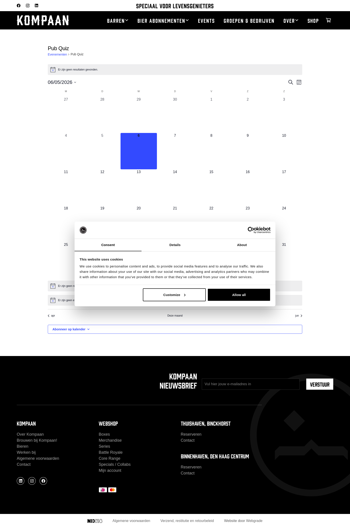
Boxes (104, 434)
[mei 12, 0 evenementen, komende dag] (102, 187)
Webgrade (254, 521)
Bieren (22, 446)
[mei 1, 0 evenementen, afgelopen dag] (211, 115)
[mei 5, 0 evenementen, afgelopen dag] (102, 151)
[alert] (175, 69)
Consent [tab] (108, 244)
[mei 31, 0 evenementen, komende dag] (284, 260)
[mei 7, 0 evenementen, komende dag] (175, 151)
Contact (24, 464)
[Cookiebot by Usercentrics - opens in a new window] (251, 230)
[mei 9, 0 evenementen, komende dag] (247, 151)
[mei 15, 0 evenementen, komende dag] (211, 187)
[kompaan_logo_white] (50, 20)
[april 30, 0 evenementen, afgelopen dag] (175, 115)
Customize (174, 295)
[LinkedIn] (36, 5)
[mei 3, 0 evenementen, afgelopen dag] (284, 115)
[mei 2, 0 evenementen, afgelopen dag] (247, 115)
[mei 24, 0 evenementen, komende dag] (284, 224)
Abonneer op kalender (68, 329)
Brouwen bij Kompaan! (37, 440)
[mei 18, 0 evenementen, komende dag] (66, 224)
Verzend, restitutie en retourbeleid (187, 521)
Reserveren (191, 434)
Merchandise (110, 440)
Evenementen (57, 54)
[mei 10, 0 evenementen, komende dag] (284, 151)
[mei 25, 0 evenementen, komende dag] (66, 260)
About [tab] (242, 244)
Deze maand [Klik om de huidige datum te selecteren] (175, 315)
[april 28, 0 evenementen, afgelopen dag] (102, 115)
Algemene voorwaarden (38, 458)
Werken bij (26, 452)
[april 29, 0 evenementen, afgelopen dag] (139, 115)
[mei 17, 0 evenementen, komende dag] (284, 187)
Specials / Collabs (115, 464)
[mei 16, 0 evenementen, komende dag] (247, 187)
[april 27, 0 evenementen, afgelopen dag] (66, 115)
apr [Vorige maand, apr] (51, 315)
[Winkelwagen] (328, 20)
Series (104, 446)
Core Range (109, 458)
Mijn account (110, 470)
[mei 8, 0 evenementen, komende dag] (211, 151)
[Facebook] (19, 5)
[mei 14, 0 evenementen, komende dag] (175, 187)
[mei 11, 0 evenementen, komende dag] (66, 187)
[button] (127, 20)
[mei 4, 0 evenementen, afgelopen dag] (66, 151)
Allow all (239, 295)
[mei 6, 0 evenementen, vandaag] (139, 151)
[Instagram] (27, 6)
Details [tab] (175, 244)
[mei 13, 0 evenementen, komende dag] (139, 187)
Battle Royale (111, 452)
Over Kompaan (30, 434)
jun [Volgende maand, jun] (298, 315)
